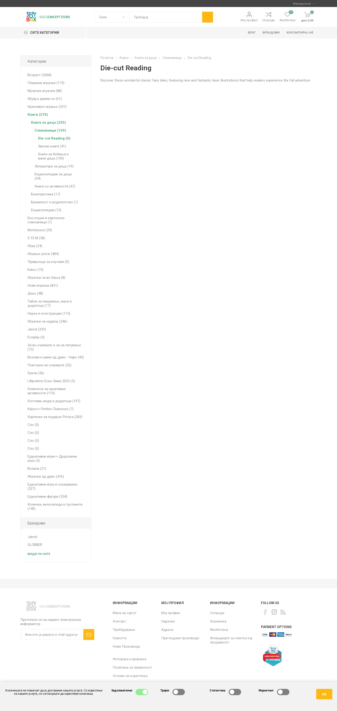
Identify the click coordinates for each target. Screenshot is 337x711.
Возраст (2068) (40, 75)
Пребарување (124, 630)
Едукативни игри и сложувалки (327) (52, 486)
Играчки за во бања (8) (46, 278)
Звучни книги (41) (52, 146)
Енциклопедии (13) (46, 210)
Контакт (119, 621)
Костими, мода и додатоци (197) (54, 401)
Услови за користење (130, 676)
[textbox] (165, 17)
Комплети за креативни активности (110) (47, 391)
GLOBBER (35, 545)
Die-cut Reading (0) (54, 138)
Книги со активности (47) (55, 186)
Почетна (106, 58)
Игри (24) (35, 246)
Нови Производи (126, 646)
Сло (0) (33, 425)
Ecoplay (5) (36, 337)
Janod (32, 537)
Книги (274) (38, 114)
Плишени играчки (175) (46, 83)
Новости (119, 638)
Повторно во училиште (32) (49, 365)
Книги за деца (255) (48, 122)
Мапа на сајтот (125, 613)
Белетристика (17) (45, 194)
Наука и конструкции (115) (49, 313)
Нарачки (168, 621)
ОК (324, 694)
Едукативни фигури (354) (47, 496)
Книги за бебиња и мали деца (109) (53, 156)
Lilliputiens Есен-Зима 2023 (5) (51, 381)
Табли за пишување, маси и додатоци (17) (50, 303)
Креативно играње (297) (47, 107)
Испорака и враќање (130, 659)
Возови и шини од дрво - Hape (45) (56, 357)
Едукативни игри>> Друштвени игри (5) (52, 458)
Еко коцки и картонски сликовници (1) (46, 220)
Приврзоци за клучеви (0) (48, 262)
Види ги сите (39, 554)
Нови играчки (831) (43, 285)
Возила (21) (37, 468)
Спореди (268, 20)
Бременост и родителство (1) (54, 202)
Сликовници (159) (50, 130)
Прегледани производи (180, 638)
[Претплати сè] (52, 634)
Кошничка (218, 621)
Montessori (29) (40, 230)
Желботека (219, 630)
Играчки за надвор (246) (47, 321)
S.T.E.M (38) (36, 238)
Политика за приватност (132, 667)
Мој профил (249, 20)
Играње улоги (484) (43, 254)
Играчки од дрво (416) (46, 476)
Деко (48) (35, 293)
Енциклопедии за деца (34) (53, 176)
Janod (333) (37, 329)
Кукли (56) (36, 373)
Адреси (167, 630)
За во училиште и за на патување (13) (54, 347)
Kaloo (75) (35, 270)
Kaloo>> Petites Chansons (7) (51, 409)
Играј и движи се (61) (45, 99)
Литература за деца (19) (54, 166)
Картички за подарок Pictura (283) (55, 417)
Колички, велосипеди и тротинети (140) (55, 506)
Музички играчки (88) (45, 91)
